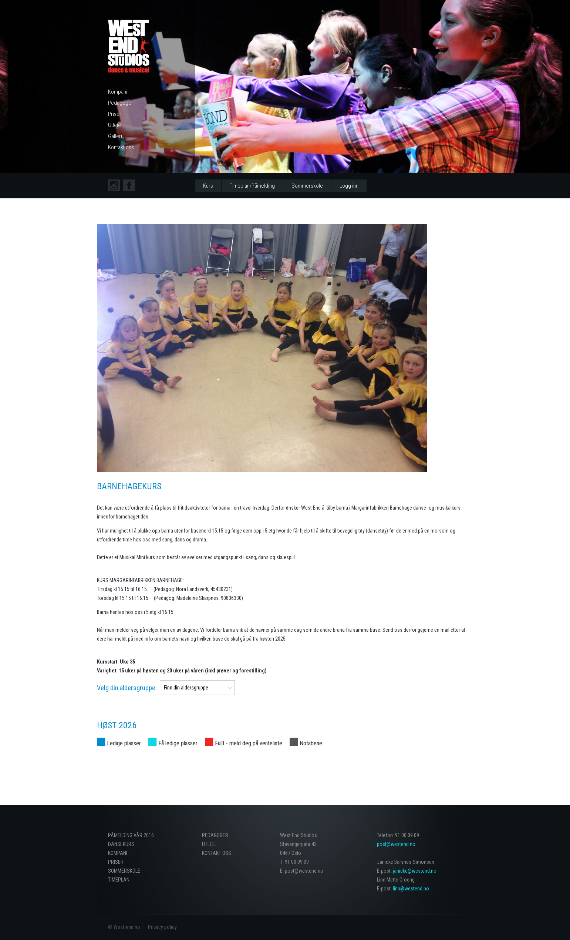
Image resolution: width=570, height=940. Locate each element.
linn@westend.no (411, 889)
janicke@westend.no (414, 871)
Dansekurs (121, 844)
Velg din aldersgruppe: (127, 688)
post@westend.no (396, 844)
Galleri (115, 136)
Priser (114, 114)
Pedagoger (120, 103)
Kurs (208, 185)
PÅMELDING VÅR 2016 (131, 835)
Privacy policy (162, 927)
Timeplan (118, 880)
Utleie (114, 125)
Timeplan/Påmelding (252, 185)
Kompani (117, 91)
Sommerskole (307, 185)
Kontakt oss (121, 147)
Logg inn (349, 185)
